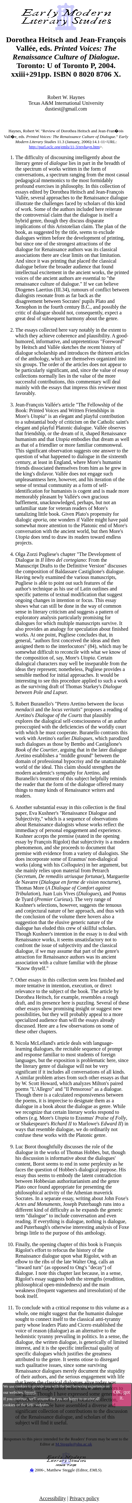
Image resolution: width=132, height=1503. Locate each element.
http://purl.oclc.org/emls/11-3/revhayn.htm (64, 146)
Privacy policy (84, 1498)
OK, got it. (121, 1394)
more (30, 1392)
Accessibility (52, 1498)
